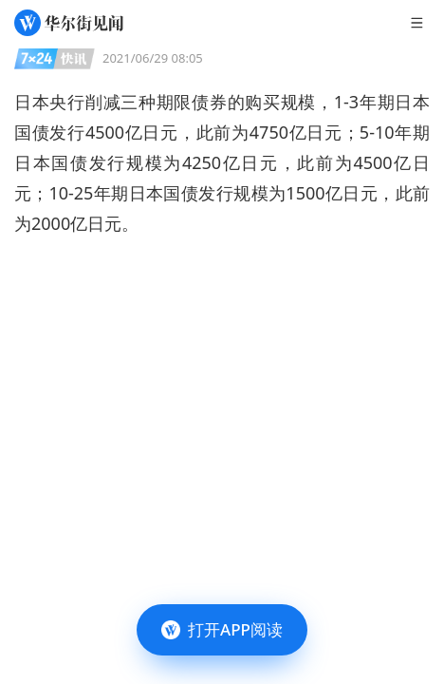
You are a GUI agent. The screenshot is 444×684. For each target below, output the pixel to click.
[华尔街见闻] (68, 23)
